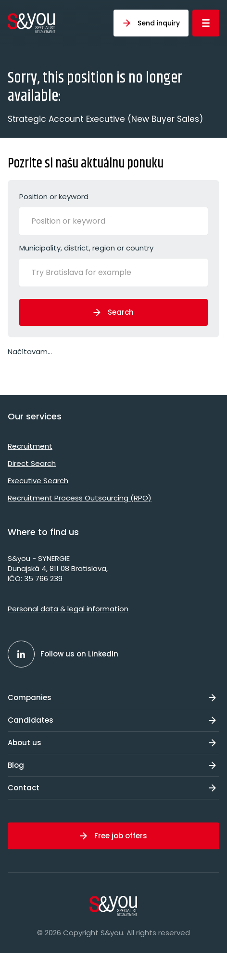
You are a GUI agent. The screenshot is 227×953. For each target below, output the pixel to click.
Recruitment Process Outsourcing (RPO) (79, 498)
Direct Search (32, 463)
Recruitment (30, 446)
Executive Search (38, 481)
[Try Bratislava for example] (96, 272)
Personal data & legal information (68, 609)
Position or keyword (113, 213)
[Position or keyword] (79, 221)
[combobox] (113, 221)
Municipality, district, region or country (113, 264)
